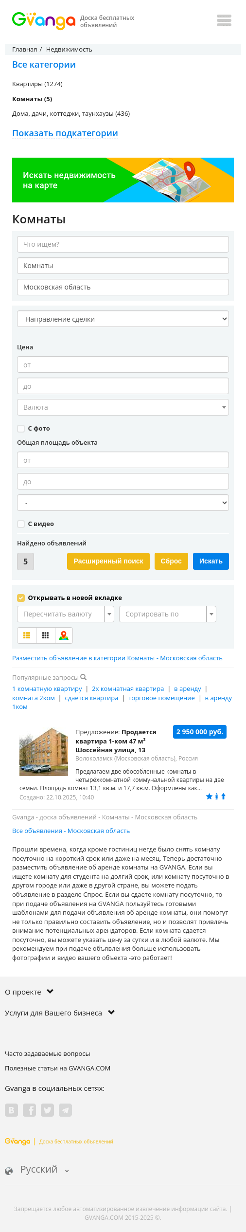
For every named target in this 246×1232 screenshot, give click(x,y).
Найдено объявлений (52, 543)
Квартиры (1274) (37, 83)
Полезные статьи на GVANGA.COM (57, 1068)
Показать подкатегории (65, 133)
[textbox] (120, 407)
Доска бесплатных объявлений (59, 1141)
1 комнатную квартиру (47, 688)
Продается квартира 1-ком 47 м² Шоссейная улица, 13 (116, 740)
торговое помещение (161, 697)
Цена (25, 347)
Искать (211, 561)
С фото (33, 428)
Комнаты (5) (32, 98)
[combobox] (123, 407)
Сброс (171, 561)
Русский (37, 1170)
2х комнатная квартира (128, 688)
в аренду (187, 688)
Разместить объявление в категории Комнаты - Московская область (117, 657)
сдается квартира (91, 697)
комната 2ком (33, 697)
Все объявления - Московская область (71, 830)
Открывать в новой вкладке (69, 597)
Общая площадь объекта (57, 442)
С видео (35, 523)
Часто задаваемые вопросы (47, 1053)
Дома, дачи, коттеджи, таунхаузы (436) (71, 113)
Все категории (44, 64)
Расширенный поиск (108, 561)
